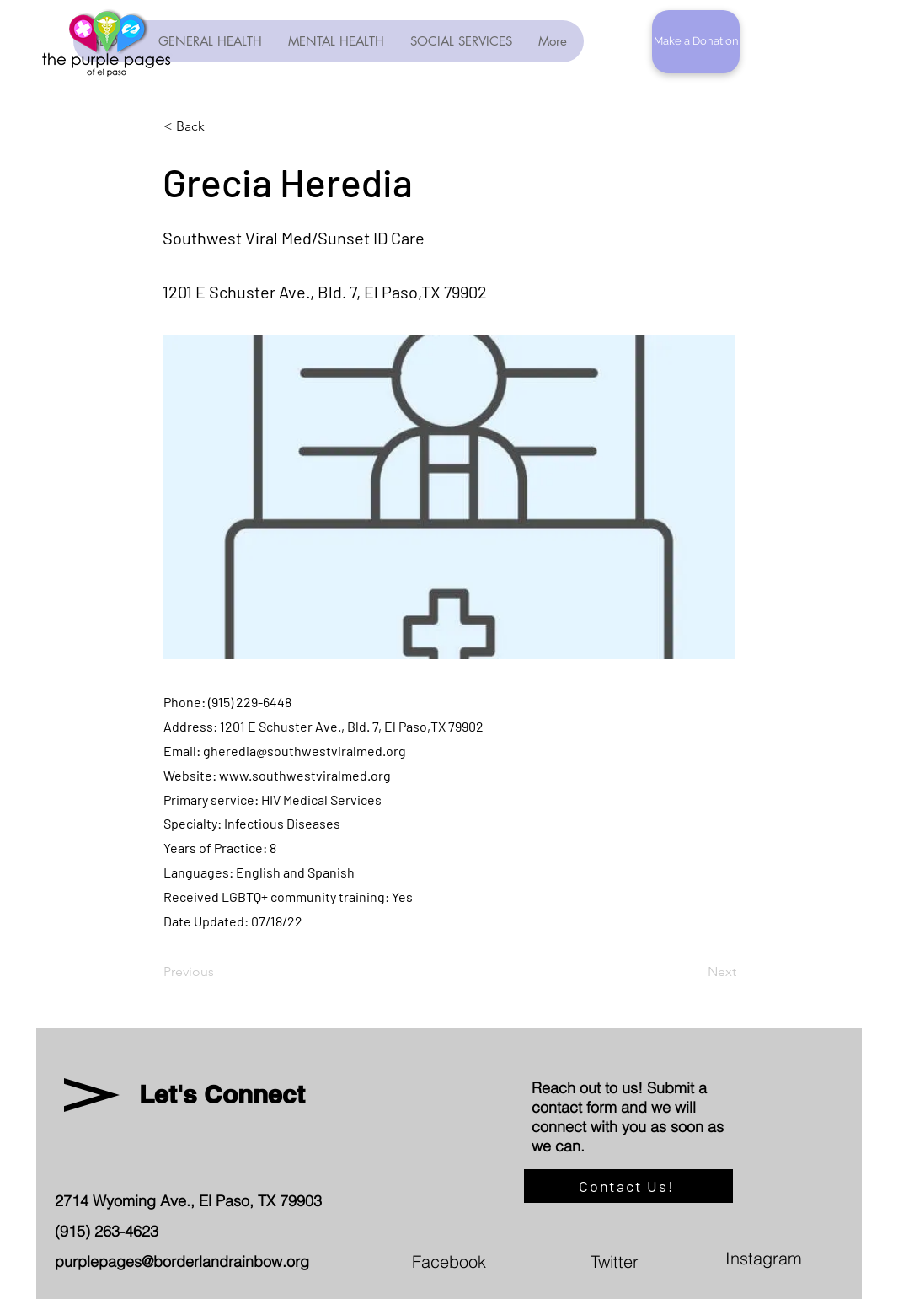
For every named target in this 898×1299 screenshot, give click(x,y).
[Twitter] (695, 1261)
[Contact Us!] (628, 1186)
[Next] (694, 972)
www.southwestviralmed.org (305, 775)
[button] (696, 41)
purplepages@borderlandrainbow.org (182, 1261)
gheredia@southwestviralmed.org (304, 751)
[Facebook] (516, 1261)
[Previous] (219, 972)
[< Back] (219, 126)
